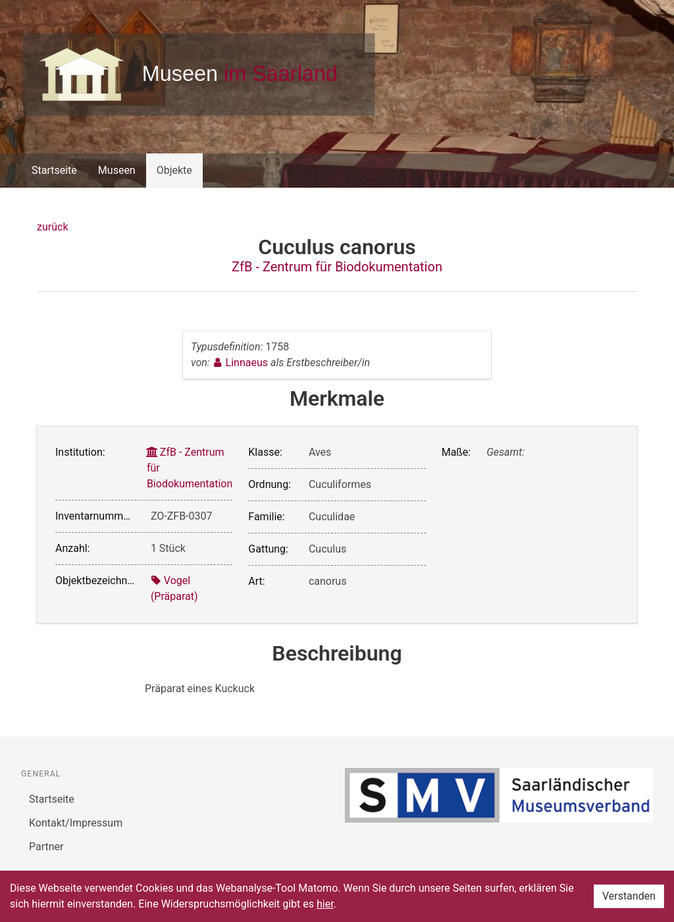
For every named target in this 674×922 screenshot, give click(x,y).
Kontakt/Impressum (75, 823)
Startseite (54, 170)
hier (325, 904)
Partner (46, 846)
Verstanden (629, 896)
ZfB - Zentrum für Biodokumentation (337, 267)
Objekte (174, 170)
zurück (52, 227)
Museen (117, 170)
